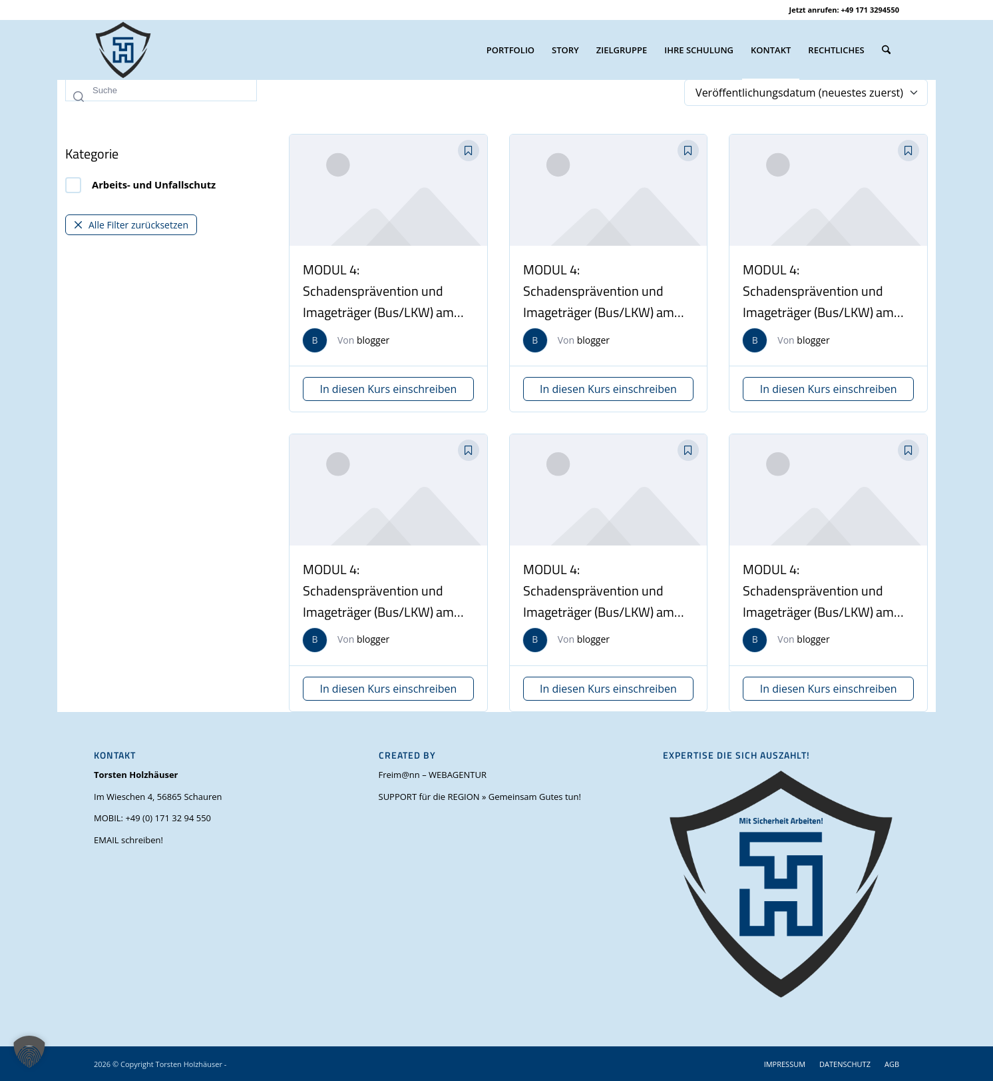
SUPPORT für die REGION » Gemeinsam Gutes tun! (480, 797)
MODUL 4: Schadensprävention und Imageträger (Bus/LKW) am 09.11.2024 (818, 601)
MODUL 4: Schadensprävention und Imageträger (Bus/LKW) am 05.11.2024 (598, 601)
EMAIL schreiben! (128, 840)
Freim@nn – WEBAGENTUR (433, 775)
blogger (373, 340)
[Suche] (886, 50)
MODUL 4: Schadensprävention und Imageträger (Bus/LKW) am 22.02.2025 (818, 301)
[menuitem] (510, 50)
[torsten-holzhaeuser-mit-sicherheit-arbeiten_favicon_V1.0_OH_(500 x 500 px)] (123, 50)
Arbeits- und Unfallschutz (140, 185)
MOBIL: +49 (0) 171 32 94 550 (152, 818)
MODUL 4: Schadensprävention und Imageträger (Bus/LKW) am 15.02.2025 (378, 601)
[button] (29, 1051)
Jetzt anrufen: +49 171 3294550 (844, 10)
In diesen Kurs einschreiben (388, 389)
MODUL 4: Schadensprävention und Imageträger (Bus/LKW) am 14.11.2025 (378, 301)
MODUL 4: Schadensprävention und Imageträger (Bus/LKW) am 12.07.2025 (598, 301)
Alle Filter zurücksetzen (131, 224)
